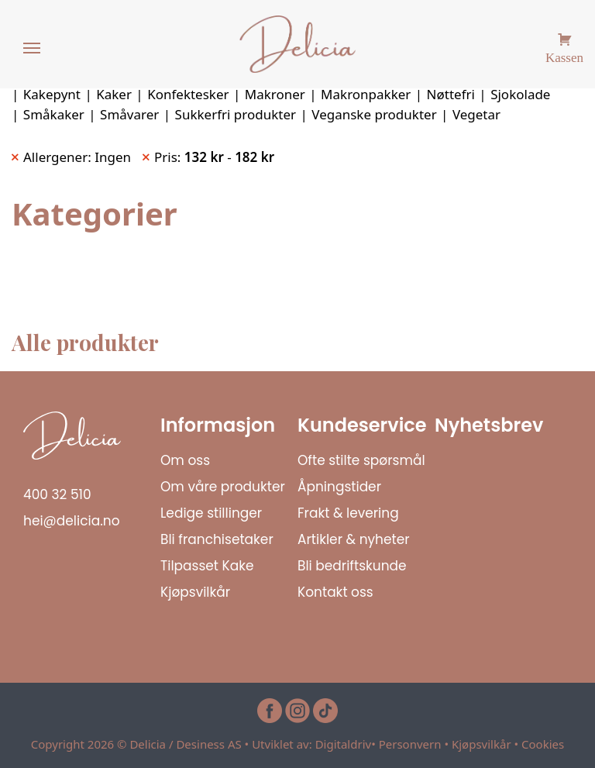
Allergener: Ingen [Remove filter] (77, 157)
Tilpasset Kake (207, 565)
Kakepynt (52, 94)
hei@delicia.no (71, 520)
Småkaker (53, 114)
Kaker (114, 94)
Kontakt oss (335, 592)
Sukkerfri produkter (236, 114)
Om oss (185, 460)
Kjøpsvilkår (195, 592)
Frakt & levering (348, 513)
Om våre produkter (222, 486)
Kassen (564, 55)
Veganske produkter (373, 114)
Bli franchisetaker (216, 539)
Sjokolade (520, 94)
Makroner (275, 94)
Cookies (542, 744)
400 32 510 (57, 494)
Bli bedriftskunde (352, 565)
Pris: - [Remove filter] (214, 157)
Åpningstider (339, 486)
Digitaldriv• (347, 744)
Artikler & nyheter (354, 539)
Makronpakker (366, 94)
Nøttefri (451, 94)
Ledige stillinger (211, 513)
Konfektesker (188, 94)
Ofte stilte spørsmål (361, 460)
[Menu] (32, 49)
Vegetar (476, 114)
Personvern (410, 744)
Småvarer (129, 114)
